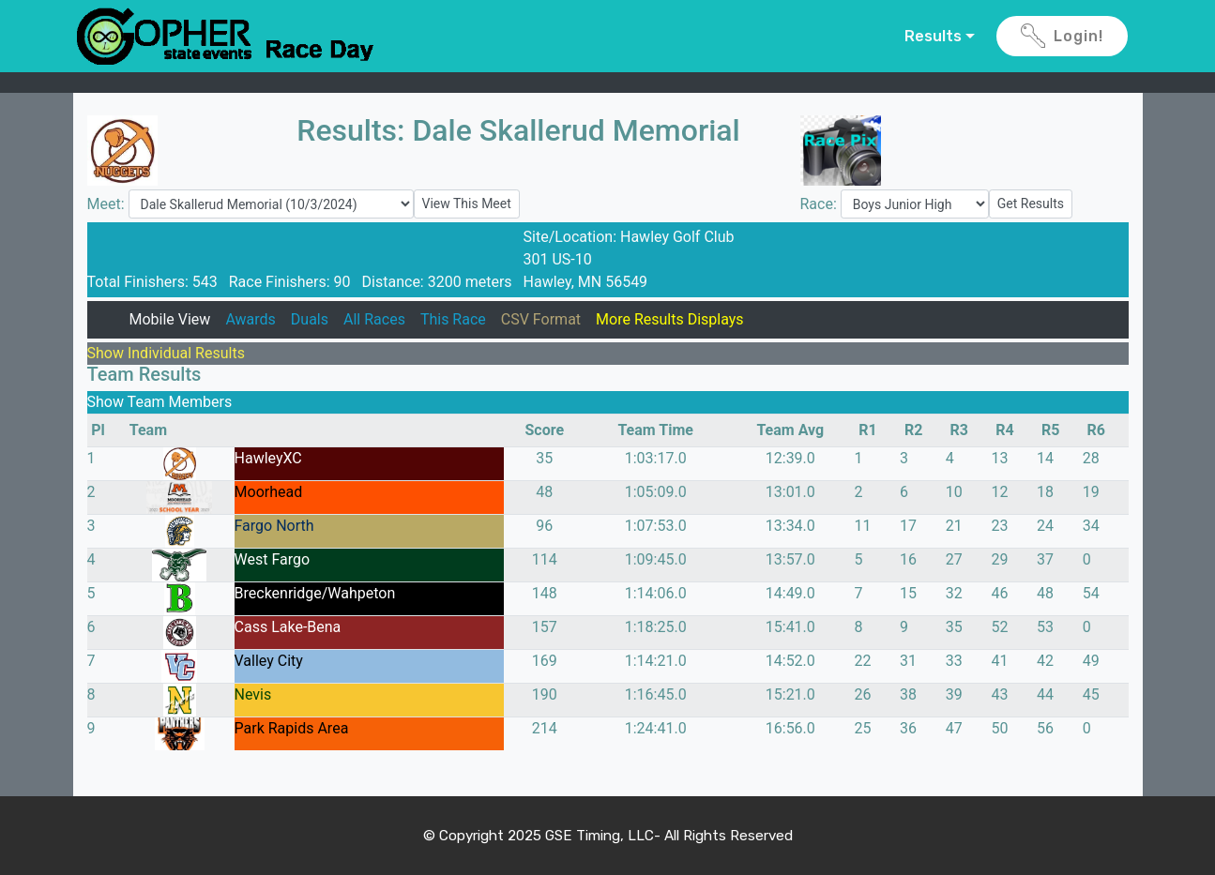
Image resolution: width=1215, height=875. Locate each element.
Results (933, 36)
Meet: (108, 204)
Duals (309, 319)
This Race (453, 319)
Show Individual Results (166, 353)
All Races (374, 319)
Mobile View (169, 319)
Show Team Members (160, 402)
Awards (250, 319)
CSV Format (541, 319)
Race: (820, 204)
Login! (1062, 36)
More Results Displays (670, 319)
